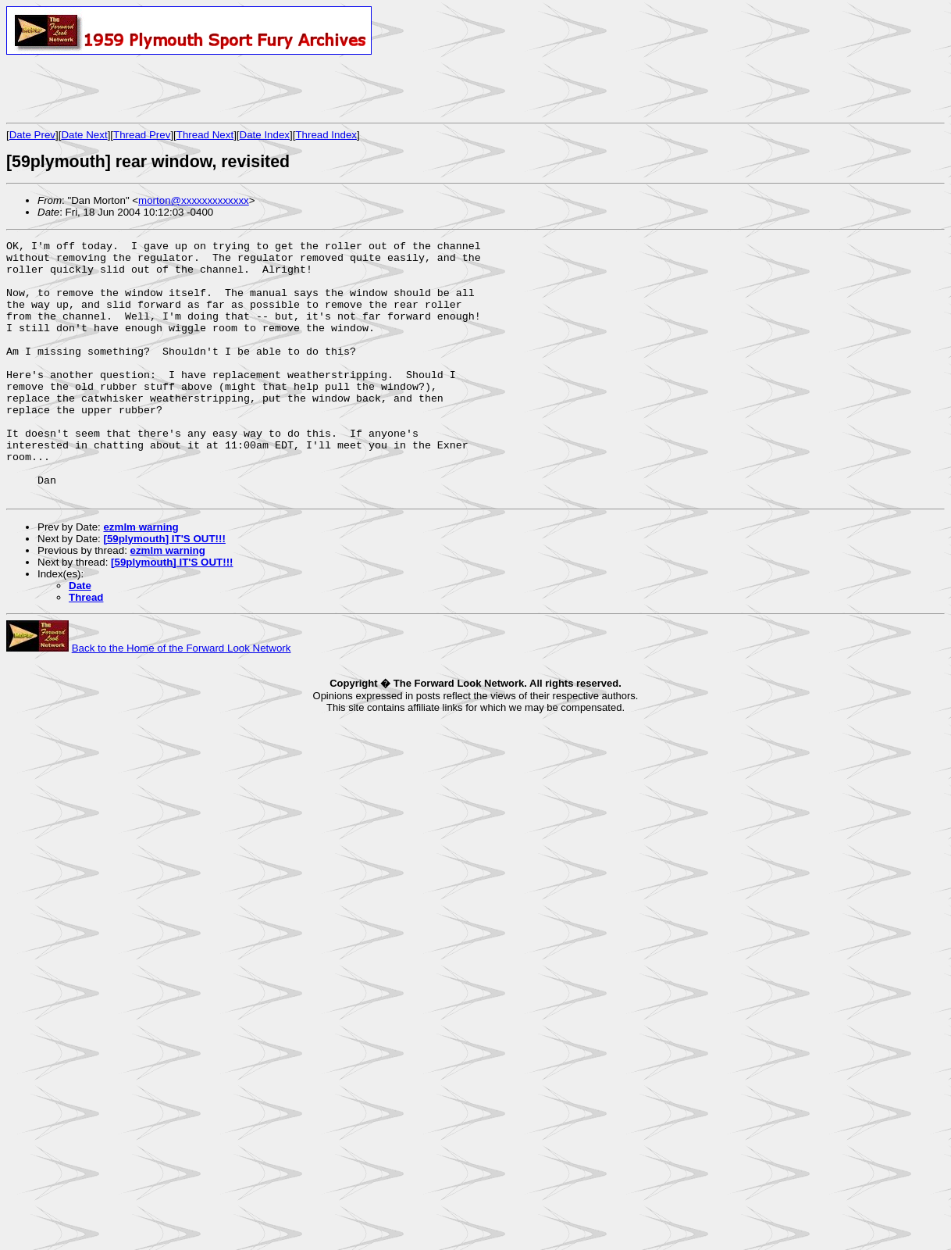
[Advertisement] (189, 88)
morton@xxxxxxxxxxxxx (193, 200)
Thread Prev (141, 135)
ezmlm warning (140, 578)
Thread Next (204, 135)
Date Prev (32, 135)
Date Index (265, 135)
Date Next (84, 135)
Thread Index (326, 135)
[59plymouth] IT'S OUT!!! (164, 590)
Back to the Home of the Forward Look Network (181, 699)
